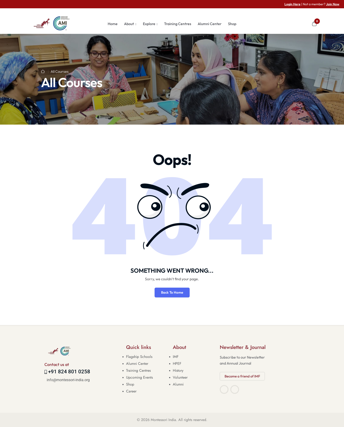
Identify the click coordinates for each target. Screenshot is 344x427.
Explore (149, 23)
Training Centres (177, 23)
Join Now (332, 4)
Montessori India (163, 419)
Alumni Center (210, 23)
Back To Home (172, 292)
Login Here (292, 4)
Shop (232, 23)
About (129, 23)
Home (113, 23)
